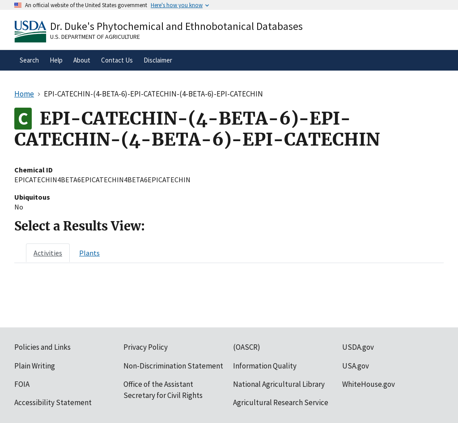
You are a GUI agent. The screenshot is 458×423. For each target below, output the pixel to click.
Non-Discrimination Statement (173, 366)
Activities (48, 252)
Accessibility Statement (53, 402)
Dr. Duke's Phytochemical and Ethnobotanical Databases (176, 26)
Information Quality (265, 366)
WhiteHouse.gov (368, 384)
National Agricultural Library (279, 384)
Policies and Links (42, 347)
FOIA (22, 384)
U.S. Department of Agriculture (95, 37)
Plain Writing (34, 366)
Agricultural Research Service (280, 402)
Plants (89, 252)
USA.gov (355, 366)
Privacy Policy (145, 347)
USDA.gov (358, 347)
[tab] (48, 253)
